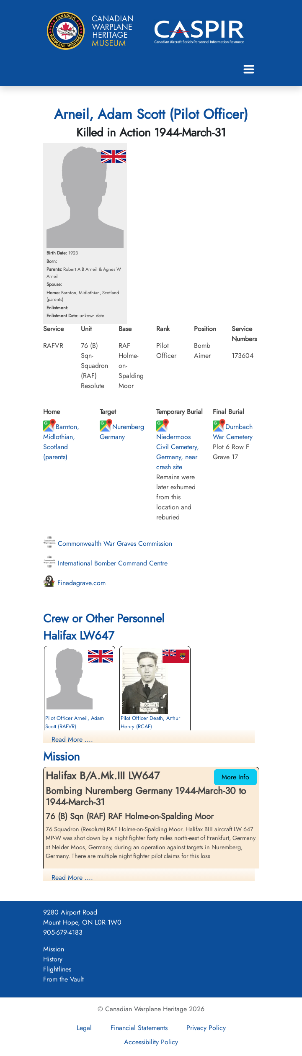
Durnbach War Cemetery (233, 432)
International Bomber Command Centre (105, 563)
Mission (53, 949)
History (52, 959)
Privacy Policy (206, 1028)
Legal (84, 1028)
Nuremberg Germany (122, 432)
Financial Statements (139, 1028)
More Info (235, 777)
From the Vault (63, 979)
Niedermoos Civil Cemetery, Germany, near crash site (177, 447)
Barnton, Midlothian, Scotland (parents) (61, 442)
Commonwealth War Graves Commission (107, 543)
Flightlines (57, 969)
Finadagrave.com (74, 583)
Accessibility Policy (151, 1042)
